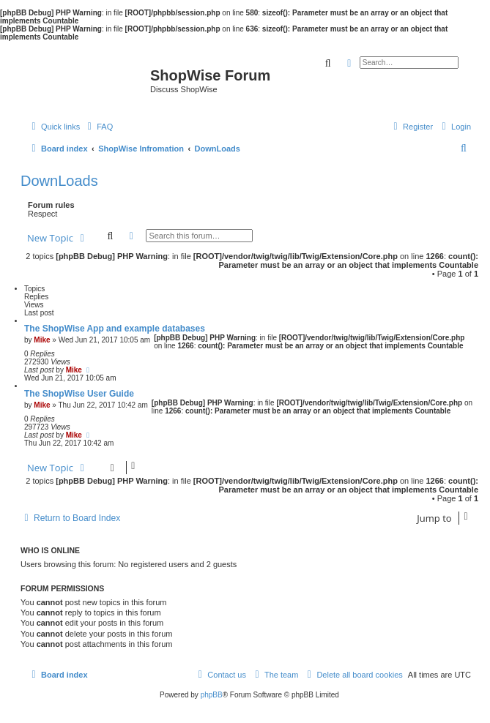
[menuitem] (98, 126)
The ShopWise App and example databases (114, 328)
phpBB (212, 695)
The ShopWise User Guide (79, 394)
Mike (42, 340)
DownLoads (59, 181)
